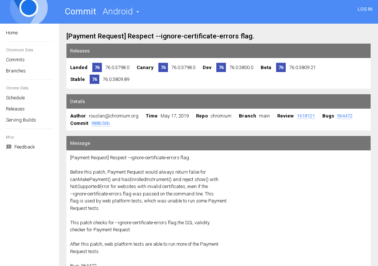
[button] (121, 12)
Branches (16, 71)
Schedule (15, 97)
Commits (15, 59)
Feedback (20, 147)
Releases (15, 109)
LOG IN (365, 9)
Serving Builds (21, 120)
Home (12, 32)
